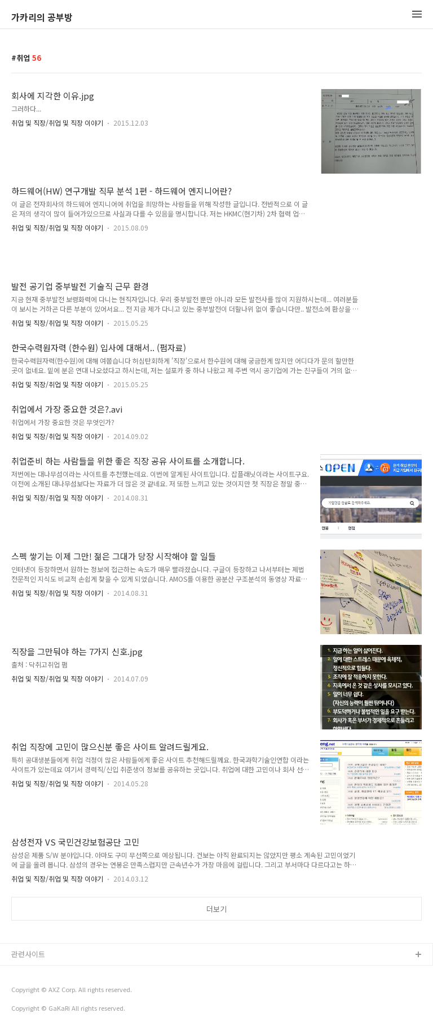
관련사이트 (28, 954)
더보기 (216, 909)
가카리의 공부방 (42, 17)
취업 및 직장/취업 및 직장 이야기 (57, 122)
